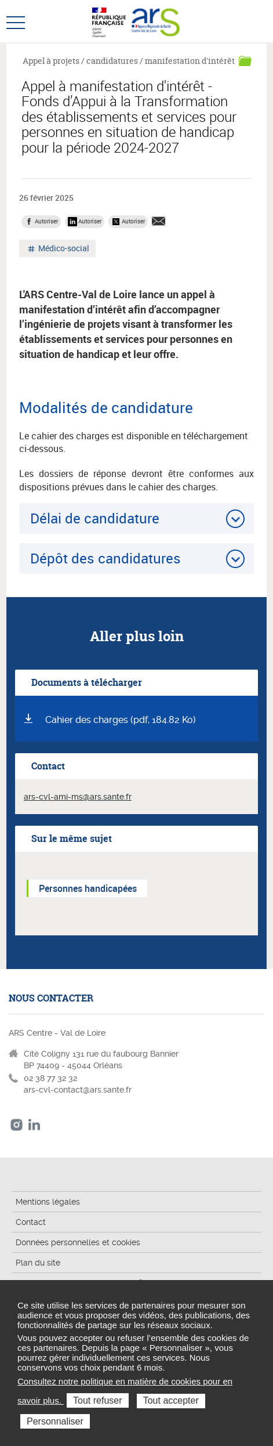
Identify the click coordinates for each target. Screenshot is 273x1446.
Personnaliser (55, 1421)
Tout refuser (97, 1400)
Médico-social (63, 249)
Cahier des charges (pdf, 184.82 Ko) (120, 719)
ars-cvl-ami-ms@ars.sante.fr (78, 796)
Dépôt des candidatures (105, 558)
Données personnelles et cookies (78, 1242)
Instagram (16, 1125)
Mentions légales (48, 1201)
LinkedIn (34, 1125)
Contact (31, 1222)
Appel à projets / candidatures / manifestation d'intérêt (129, 60)
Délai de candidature (94, 518)
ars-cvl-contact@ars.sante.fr (78, 1089)
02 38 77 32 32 (50, 1078)
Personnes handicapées (88, 888)
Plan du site (38, 1262)
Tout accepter (171, 1400)
